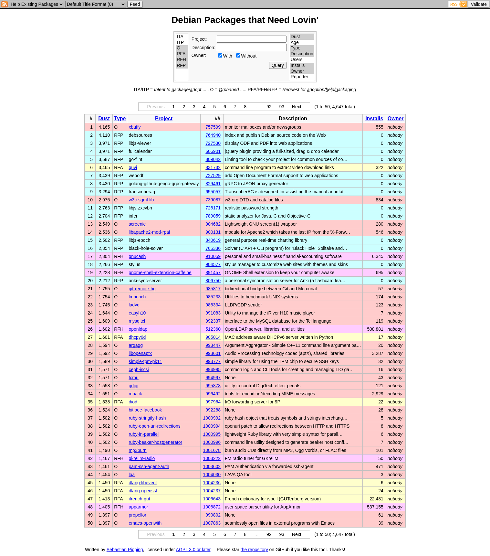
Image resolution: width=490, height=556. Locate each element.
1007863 (212, 523)
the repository (254, 549)
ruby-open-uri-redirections (154, 426)
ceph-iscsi (139, 369)
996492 (213, 393)
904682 (213, 224)
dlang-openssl (143, 490)
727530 (213, 143)
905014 (213, 337)
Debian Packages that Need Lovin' (245, 20)
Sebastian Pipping (125, 549)
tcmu (133, 377)
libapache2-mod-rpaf (149, 232)
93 (281, 106)
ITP (182, 43)
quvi (133, 167)
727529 (213, 175)
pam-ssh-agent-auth (149, 466)
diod (133, 401)
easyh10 (137, 312)
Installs (302, 66)
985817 (213, 288)
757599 (213, 127)
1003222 (212, 458)
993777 (213, 361)
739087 (213, 199)
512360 (213, 329)
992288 (213, 409)
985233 (213, 296)
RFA (182, 54)
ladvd (134, 304)
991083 (213, 312)
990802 (213, 515)
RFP (182, 66)
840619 (213, 240)
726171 (213, 207)
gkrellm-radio (142, 458)
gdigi (133, 385)
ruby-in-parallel (144, 434)
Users (302, 60)
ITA (182, 37)
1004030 (212, 474)
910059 (213, 256)
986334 (213, 304)
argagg (136, 345)
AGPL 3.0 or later (193, 549)
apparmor (138, 506)
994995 (213, 369)
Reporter (302, 77)
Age (302, 43)
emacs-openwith (145, 523)
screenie (137, 224)
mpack (135, 393)
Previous (155, 106)
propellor (137, 515)
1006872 (212, 506)
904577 (213, 264)
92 (269, 106)
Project (163, 118)
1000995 (212, 434)
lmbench (137, 296)
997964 (213, 401)
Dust (302, 37)
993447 (213, 345)
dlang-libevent (143, 482)
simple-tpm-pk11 (145, 361)
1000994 (212, 426)
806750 (213, 280)
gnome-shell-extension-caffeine (160, 272)
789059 (213, 216)
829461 (213, 183)
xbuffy (135, 127)
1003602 (212, 466)
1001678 (212, 450)
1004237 (212, 490)
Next (296, 106)
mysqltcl (137, 321)
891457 (213, 272)
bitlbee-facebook (145, 409)
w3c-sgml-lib (141, 199)
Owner (302, 71)
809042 (213, 159)
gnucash (137, 256)
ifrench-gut (139, 498)
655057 (213, 191)
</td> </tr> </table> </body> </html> (377, 549)
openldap (138, 329)
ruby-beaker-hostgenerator (155, 442)
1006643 (212, 498)
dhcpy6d (137, 337)
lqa (132, 474)
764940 (213, 135)
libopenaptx (140, 353)
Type (302, 48)
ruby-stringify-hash (147, 418)
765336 (213, 248)
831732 (213, 167)
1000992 (212, 418)
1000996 (212, 442)
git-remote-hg (142, 288)
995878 (213, 385)
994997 (213, 377)
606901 (213, 151)
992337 (213, 321)
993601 (213, 353)
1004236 (212, 482)
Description (302, 54)
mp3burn (137, 450)
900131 (213, 232)
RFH (182, 60)
